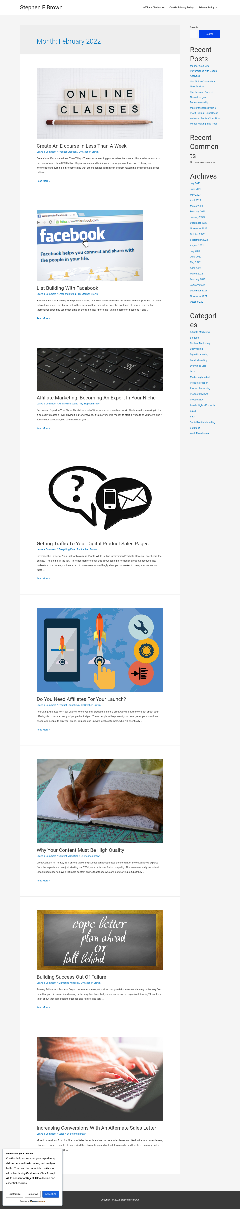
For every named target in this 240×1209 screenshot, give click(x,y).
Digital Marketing (199, 358)
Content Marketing (69, 856)
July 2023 (195, 188)
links (192, 375)
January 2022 (197, 289)
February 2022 (198, 283)
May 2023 (195, 199)
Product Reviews (199, 398)
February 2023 (198, 216)
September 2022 (199, 244)
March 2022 (196, 278)
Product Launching (69, 705)
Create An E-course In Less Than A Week (81, 146)
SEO (192, 420)
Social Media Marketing (203, 426)
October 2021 (197, 306)
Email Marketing (68, 294)
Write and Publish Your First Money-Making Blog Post (204, 123)
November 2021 (199, 300)
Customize (14, 1194)
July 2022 (195, 255)
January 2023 (197, 222)
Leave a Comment (47, 151)
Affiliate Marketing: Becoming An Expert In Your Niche (96, 398)
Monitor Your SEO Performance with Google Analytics (204, 71)
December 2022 (199, 227)
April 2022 (195, 272)
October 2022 (197, 238)
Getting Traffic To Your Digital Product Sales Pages (93, 544)
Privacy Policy (206, 7)
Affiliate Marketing (69, 403)
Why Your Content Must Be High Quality (80, 850)
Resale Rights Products (203, 409)
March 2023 (196, 210)
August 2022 (197, 250)
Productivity (196, 403)
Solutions (195, 431)
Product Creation (68, 151)
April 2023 (195, 205)
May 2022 (195, 266)
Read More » (43, 181)
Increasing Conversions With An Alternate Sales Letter (96, 1128)
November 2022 (199, 233)
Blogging (195, 342)
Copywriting (196, 353)
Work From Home (200, 437)
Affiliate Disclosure (153, 7)
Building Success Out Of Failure (71, 977)
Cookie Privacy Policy (182, 7)
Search (194, 27)
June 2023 (196, 193)
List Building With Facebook (67, 288)
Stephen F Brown (42, 7)
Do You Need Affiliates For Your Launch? (81, 699)
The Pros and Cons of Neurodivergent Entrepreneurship (202, 97)
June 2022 (196, 261)
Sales (62, 1133)
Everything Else (67, 549)
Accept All (50, 1194)
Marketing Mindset (69, 982)
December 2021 (199, 295)
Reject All (33, 1194)
